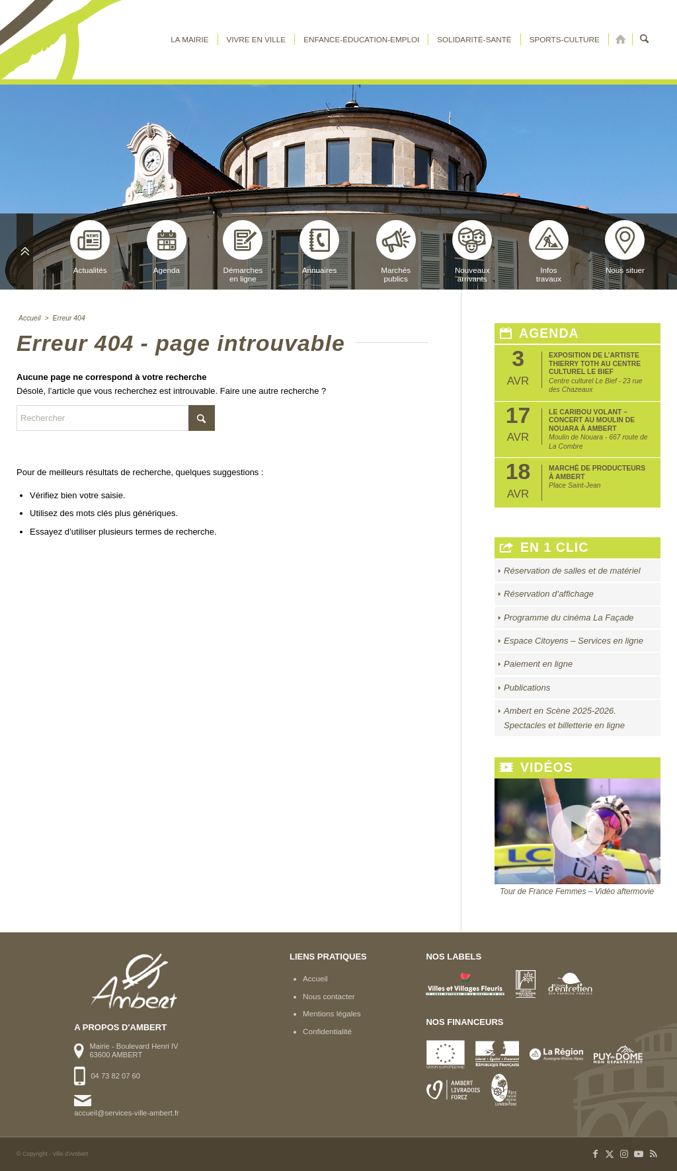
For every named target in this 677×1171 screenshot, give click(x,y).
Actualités (90, 247)
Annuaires (319, 247)
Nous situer (625, 247)
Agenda (166, 247)
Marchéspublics (396, 251)
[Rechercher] (644, 39)
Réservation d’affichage (549, 594)
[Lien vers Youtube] (638, 1154)
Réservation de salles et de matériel (572, 571)
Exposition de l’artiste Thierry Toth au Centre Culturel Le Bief (595, 363)
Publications (527, 688)
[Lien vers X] (609, 1154)
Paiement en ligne (538, 664)
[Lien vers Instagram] (624, 1154)
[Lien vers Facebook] (595, 1154)
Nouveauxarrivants (472, 251)
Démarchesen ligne (242, 251)
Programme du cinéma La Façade (569, 618)
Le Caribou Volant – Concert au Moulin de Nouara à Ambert (592, 420)
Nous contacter (329, 996)
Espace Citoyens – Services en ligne (573, 641)
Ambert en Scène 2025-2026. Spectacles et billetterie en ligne (564, 718)
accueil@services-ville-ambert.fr (126, 1113)
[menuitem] (189, 39)
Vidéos (536, 767)
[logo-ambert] (69, 39)
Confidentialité (327, 1031)
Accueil (315, 978)
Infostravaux (549, 251)
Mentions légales (332, 1013)
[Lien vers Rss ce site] (653, 1154)
